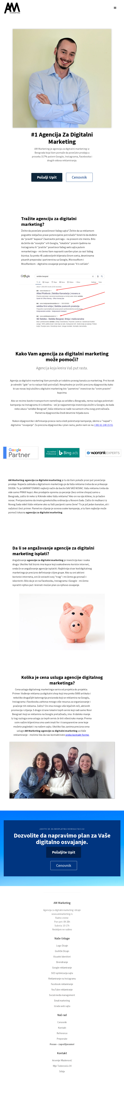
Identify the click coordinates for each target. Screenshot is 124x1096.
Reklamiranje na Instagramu (62, 978)
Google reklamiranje (62, 967)
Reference (62, 1033)
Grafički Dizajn (62, 951)
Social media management (62, 995)
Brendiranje (62, 962)
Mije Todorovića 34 (62, 1065)
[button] (115, 8)
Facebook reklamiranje (62, 984)
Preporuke (62, 1038)
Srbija (62, 1071)
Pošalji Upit (47, 177)
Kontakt (62, 1027)
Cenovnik (79, 177)
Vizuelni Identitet (62, 956)
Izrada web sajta (62, 1006)
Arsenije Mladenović (62, 1060)
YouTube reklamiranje (62, 989)
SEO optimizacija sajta (62, 973)
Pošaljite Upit (63, 852)
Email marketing (62, 1000)
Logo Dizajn (62, 945)
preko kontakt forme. (77, 734)
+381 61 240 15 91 (103, 425)
